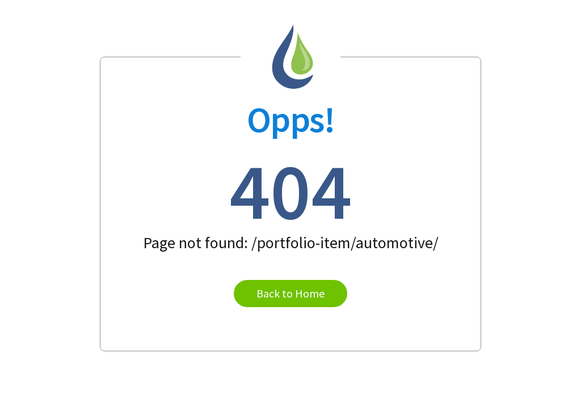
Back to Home (290, 293)
